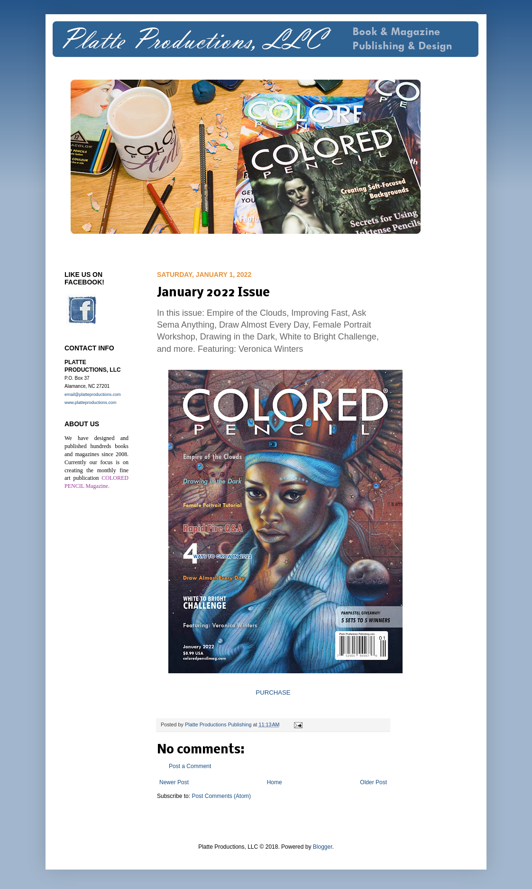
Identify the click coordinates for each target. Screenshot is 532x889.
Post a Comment (190, 766)
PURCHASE (273, 692)
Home (274, 782)
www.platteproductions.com (90, 402)
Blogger (322, 846)
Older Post (373, 782)
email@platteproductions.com (92, 394)
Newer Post (174, 782)
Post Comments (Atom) (221, 796)
